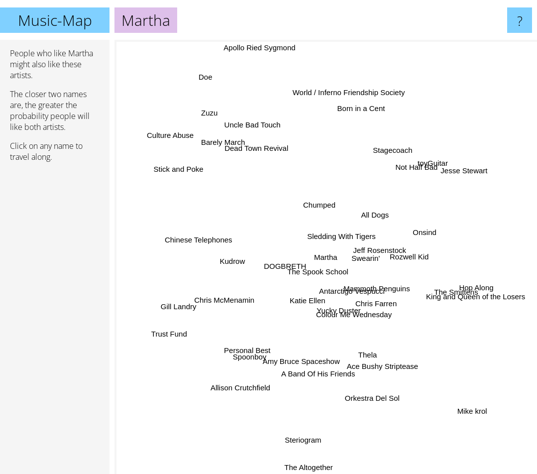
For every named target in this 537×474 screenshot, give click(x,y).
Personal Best (253, 343)
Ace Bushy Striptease (383, 364)
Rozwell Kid (419, 266)
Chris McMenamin (222, 295)
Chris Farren (375, 313)
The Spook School (315, 275)
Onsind (436, 233)
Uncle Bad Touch (259, 137)
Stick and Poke (165, 168)
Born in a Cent (372, 98)
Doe (214, 84)
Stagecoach (386, 159)
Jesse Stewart (464, 172)
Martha (325, 257)
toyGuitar (421, 173)
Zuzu (212, 115)
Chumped (295, 198)
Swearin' (369, 254)
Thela (373, 345)
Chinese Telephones (212, 241)
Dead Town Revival (255, 151)
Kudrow (231, 256)
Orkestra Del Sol (366, 382)
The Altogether (311, 463)
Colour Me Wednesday (371, 330)
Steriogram (308, 429)
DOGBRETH (284, 263)
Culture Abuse (180, 144)
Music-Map (55, 20)
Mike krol (465, 400)
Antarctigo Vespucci (340, 289)
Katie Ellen (302, 303)
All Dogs (388, 213)
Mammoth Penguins (379, 292)
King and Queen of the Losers (456, 288)
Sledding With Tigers (335, 232)
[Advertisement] (55, 322)
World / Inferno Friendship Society (346, 110)
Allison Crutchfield (243, 380)
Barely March (225, 147)
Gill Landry (191, 303)
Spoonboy (259, 357)
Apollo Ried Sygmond (261, 46)
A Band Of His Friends (319, 375)
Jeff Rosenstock (388, 238)
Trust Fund (164, 339)
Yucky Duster (333, 310)
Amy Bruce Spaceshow (296, 360)
